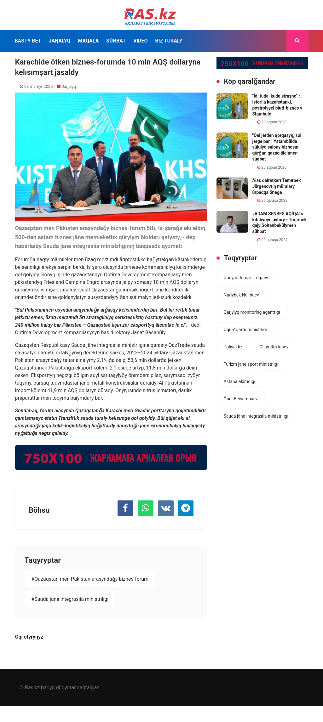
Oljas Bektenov (273, 346)
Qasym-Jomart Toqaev (245, 277)
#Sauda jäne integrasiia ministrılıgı (70, 599)
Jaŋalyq (59, 41)
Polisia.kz (232, 346)
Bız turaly (168, 41)
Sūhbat (116, 41)
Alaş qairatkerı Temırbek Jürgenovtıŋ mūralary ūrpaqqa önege (276, 186)
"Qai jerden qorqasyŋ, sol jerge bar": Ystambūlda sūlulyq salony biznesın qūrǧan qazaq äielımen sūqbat (276, 147)
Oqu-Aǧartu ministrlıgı (245, 329)
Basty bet (28, 41)
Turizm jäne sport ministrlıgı (250, 364)
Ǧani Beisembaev (240, 398)
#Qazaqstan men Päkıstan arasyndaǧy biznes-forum (90, 579)
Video (140, 41)
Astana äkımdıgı (239, 381)
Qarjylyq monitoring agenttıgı (251, 312)
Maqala (88, 41)
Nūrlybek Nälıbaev (241, 294)
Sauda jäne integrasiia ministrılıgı (255, 416)
